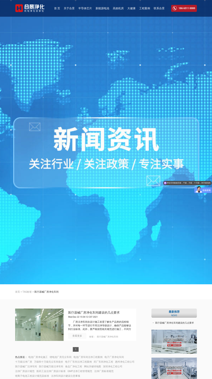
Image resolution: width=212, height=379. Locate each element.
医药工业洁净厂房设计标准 (51, 371)
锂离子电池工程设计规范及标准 (32, 375)
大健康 (131, 8)
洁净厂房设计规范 (25, 371)
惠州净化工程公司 (124, 361)
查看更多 (77, 335)
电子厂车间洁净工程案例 (78, 361)
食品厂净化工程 (73, 366)
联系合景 (159, 8)
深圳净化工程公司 (112, 366)
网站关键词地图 (92, 366)
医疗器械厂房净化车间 (107, 336)
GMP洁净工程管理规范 (80, 371)
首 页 (57, 8)
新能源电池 (102, 8)
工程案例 (144, 8)
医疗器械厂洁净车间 (26, 366)
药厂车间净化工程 (103, 361)
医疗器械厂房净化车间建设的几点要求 (94, 312)
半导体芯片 (85, 8)
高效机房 (118, 8)
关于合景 (69, 8)
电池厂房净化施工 (38, 357)
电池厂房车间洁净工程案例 (88, 357)
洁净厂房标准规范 (104, 371)
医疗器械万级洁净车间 (51, 366)
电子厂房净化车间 (114, 357)
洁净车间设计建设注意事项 (65, 375)
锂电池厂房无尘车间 (60, 357)
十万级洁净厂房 (23, 361)
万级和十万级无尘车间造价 (48, 361)
